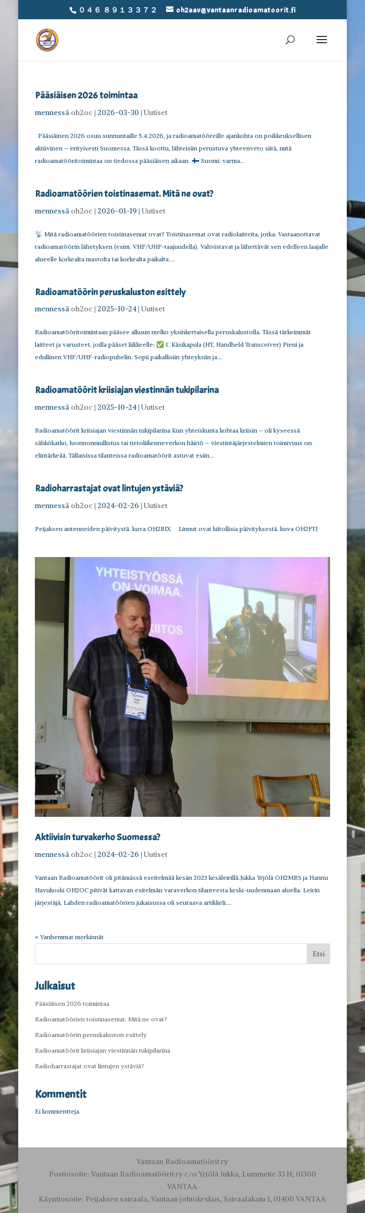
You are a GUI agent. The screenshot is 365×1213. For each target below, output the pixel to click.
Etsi (318, 953)
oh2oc (82, 112)
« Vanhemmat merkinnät (69, 937)
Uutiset (155, 112)
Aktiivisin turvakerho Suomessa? (97, 837)
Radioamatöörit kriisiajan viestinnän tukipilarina (127, 390)
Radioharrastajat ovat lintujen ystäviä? (109, 489)
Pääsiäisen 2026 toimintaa (86, 96)
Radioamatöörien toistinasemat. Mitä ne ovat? (124, 194)
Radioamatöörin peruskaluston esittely (110, 292)
